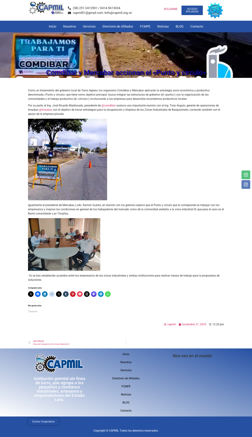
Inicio (52, 26)
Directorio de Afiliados (118, 26)
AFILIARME (171, 9)
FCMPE (145, 26)
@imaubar (45, 109)
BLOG (179, 26)
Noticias (163, 26)
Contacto (196, 26)
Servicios (89, 26)
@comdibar (109, 105)
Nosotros (69, 26)
